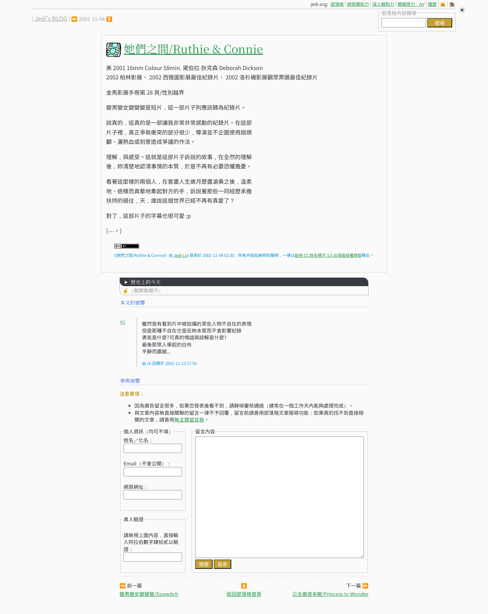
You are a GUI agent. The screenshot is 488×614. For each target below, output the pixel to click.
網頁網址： (136, 486)
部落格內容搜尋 (399, 13)
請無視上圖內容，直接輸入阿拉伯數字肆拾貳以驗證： (151, 542)
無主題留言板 (189, 419)
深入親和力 (383, 4)
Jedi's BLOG (51, 18)
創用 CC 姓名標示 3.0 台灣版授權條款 (328, 255)
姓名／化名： (138, 440)
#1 (122, 321)
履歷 (432, 4)
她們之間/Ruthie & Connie (193, 48)
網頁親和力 (358, 4)
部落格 (337, 4)
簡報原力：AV (411, 4)
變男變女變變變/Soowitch (149, 593)
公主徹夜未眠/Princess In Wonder (330, 593)
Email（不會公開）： (147, 463)
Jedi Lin (181, 255)
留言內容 (205, 431)
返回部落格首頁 (244, 593)
